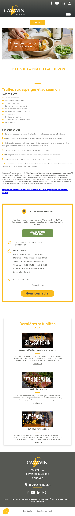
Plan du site (27, 511)
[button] (5, 511)
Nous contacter (37, 293)
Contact (37, 478)
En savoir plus (38, 286)
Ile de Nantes (20, 14)
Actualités (37, 470)
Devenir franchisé (37, 474)
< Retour (37, 23)
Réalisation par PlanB (44, 511)
